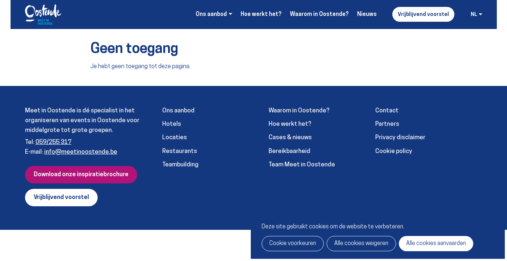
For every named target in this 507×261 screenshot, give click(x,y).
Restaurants (179, 151)
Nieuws (367, 14)
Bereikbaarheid (289, 151)
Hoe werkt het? (261, 14)
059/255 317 (53, 142)
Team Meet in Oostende (302, 165)
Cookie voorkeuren (292, 243)
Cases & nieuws (290, 137)
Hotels (171, 124)
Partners (387, 124)
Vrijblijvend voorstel (423, 14)
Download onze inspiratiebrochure (81, 175)
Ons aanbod (178, 111)
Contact (386, 111)
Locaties (174, 137)
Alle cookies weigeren (361, 243)
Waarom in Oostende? (319, 14)
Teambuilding (180, 165)
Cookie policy (393, 151)
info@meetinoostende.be (80, 152)
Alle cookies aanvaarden (436, 243)
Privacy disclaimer (400, 137)
